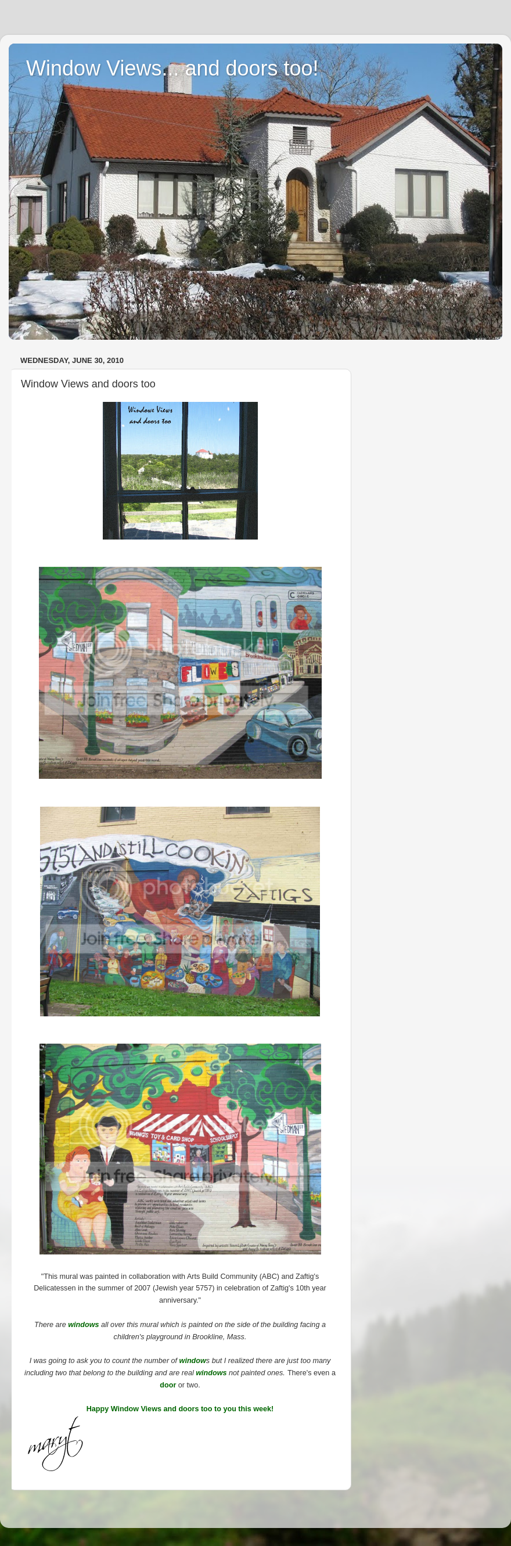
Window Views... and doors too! (172, 68)
